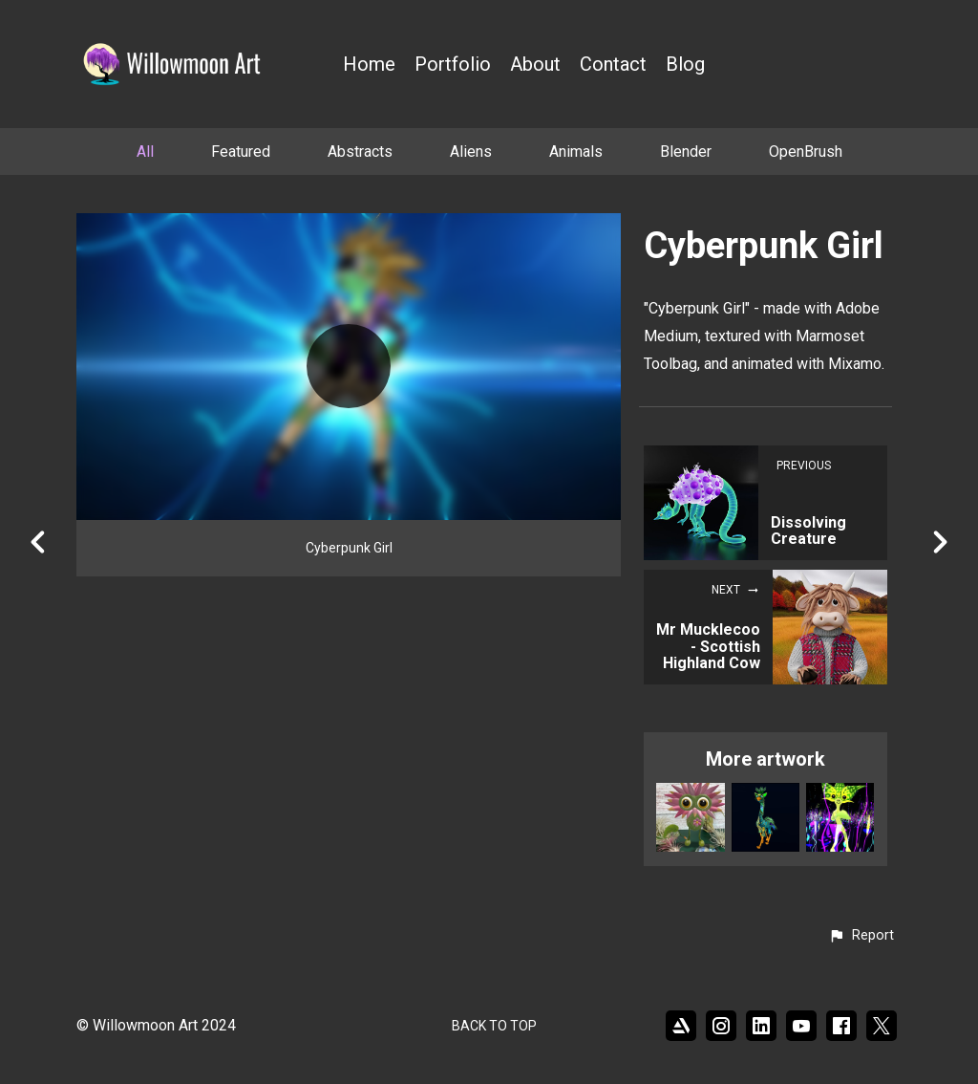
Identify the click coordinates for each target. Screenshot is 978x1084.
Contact (613, 65)
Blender (686, 151)
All (145, 151)
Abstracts (360, 151)
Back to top (494, 1025)
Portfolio (453, 65)
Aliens (471, 151)
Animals (576, 151)
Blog (685, 65)
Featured (240, 151)
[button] (861, 936)
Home (369, 65)
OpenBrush (805, 151)
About (535, 65)
